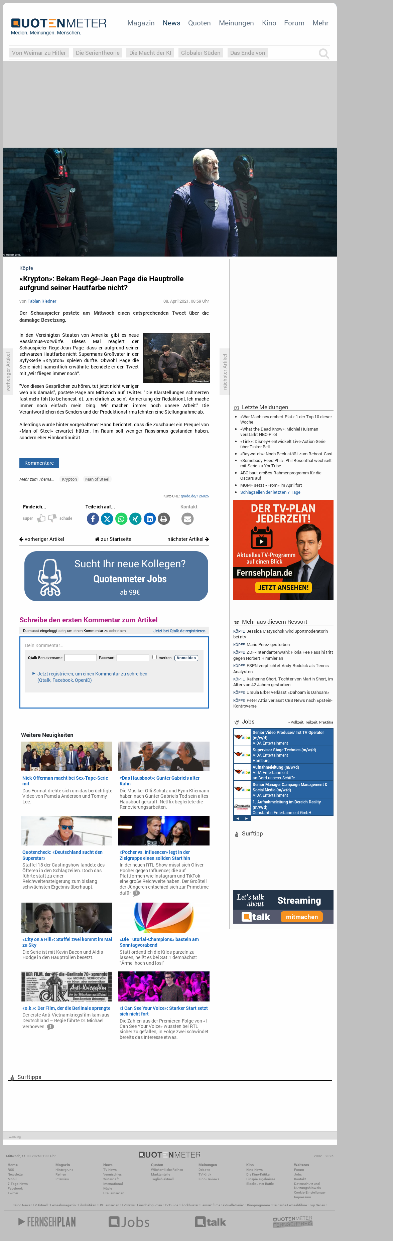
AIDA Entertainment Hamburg (275, 754)
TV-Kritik (205, 1174)
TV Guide (171, 1205)
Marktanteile (160, 1174)
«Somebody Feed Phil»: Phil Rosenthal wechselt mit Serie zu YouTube (286, 463)
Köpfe (107, 1188)
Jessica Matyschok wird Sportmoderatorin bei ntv (280, 633)
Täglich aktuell (162, 1179)
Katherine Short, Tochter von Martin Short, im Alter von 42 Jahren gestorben (283, 681)
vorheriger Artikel (41, 539)
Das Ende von (247, 52)
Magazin (141, 22)
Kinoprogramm (258, 1205)
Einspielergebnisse (260, 1179)
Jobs (298, 1174)
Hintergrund (64, 1170)
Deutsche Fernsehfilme (289, 1205)
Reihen (60, 1174)
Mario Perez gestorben (261, 644)
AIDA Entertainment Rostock (281, 789)
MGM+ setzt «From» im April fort (271, 485)
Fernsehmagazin (63, 1205)
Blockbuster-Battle (260, 1184)
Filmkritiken (87, 1205)
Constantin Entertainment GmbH (277, 806)
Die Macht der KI (150, 52)
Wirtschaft (111, 1179)
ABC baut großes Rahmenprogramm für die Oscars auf (280, 475)
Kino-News (254, 1170)
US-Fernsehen (113, 1193)
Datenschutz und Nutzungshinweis (307, 1186)
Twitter (13, 1193)
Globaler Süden (201, 52)
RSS (11, 1170)
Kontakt (300, 1179)
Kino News (22, 1205)
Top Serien (317, 1205)
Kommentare (39, 462)
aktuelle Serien (234, 1205)
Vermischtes (112, 1174)
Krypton (69, 479)
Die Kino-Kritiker (258, 1174)
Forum (294, 22)
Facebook (15, 1188)
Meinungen (236, 22)
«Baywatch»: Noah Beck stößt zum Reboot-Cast (286, 454)
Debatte (204, 1170)
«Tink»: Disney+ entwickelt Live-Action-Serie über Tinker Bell (282, 444)
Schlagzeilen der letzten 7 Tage (270, 492)
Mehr (320, 22)
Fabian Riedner (41, 301)
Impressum (302, 1197)
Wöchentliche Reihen (167, 1170)
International (113, 1184)
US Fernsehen (109, 1205)
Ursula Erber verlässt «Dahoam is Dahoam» (281, 692)
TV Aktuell (40, 1205)
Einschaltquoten (149, 1205)
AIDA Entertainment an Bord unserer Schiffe (279, 737)
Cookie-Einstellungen (310, 1192)
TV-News (110, 1170)
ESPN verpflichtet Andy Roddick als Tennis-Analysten (281, 668)
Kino (269, 22)
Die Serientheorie (98, 52)
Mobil (12, 1179)
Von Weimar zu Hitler (39, 52)
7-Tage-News (18, 1184)
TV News (128, 1205)
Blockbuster (189, 1205)
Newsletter (15, 1174)
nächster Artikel (188, 539)
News (171, 22)
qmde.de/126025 (195, 495)
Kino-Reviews (209, 1179)
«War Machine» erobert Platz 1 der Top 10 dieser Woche (286, 419)
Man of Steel (97, 479)
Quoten (199, 22)
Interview (62, 1179)
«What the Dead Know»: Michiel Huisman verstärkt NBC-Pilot (279, 431)
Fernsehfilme (210, 1205)
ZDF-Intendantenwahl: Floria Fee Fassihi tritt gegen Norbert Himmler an (283, 654)
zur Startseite (113, 539)
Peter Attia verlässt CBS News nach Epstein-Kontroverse (283, 703)
